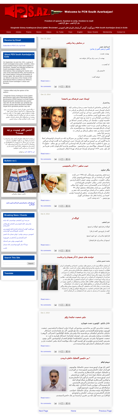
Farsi (70, 32)
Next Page (43, 411)
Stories (38, 32)
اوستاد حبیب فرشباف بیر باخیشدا (75, 99)
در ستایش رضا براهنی (75, 43)
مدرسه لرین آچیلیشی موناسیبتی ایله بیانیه (16, 220)
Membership (107, 32)
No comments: (46, 86)
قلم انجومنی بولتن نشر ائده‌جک (12, 241)
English (80, 32)
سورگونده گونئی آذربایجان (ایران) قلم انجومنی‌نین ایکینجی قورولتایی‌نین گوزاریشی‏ (18, 230)
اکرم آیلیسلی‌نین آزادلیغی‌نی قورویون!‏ (15, 238)
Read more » (45, 81)
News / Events (93, 32)
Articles (18, 32)
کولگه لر (75, 218)
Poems (28, 32)
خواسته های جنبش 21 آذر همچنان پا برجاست (75, 257)
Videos (48, 32)
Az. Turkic (59, 32)
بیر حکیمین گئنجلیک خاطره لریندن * (75, 358)
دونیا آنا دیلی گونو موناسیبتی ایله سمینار (15, 244)
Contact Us (121, 32)
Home (9, 32)
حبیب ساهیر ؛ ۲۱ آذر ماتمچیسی (75, 166)
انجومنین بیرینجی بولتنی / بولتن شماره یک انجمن (18, 234)
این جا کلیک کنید (29, 152)
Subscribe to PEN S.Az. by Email (14, 45)
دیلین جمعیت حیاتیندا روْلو (75, 317)
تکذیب (5, 248)
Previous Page (105, 411)
